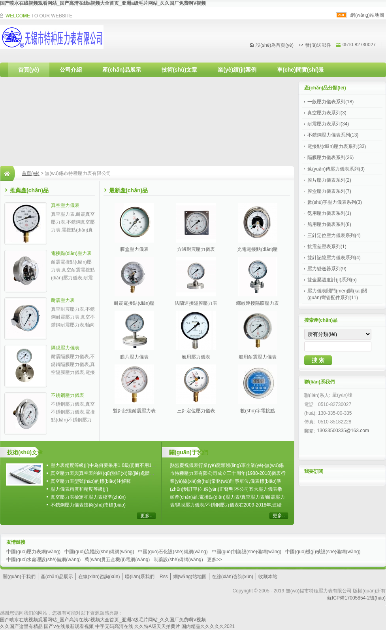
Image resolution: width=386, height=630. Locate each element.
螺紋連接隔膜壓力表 (257, 303)
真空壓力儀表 (65, 205)
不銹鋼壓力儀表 (67, 395)
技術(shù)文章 (179, 69)
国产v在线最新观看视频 (69, 626)
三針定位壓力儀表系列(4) (334, 235)
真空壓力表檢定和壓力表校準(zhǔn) (88, 497)
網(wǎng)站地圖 (367, 15)
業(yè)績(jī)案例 (237, 69)
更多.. (146, 515)
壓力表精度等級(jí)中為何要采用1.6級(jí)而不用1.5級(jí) (108, 465)
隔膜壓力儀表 (65, 348)
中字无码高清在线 (114, 626)
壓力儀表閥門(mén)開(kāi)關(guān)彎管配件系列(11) (337, 294)
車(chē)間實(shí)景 (300, 69)
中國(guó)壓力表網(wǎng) (33, 551)
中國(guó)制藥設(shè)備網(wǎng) (246, 551)
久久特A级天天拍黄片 (157, 626)
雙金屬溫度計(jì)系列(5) (332, 280)
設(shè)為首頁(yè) (275, 45)
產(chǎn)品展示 (121, 69)
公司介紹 (71, 69)
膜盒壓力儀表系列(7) (329, 191)
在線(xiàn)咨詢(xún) (99, 576)
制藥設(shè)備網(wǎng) (178, 559)
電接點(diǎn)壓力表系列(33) (336, 146)
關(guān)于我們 (19, 576)
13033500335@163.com (343, 430)
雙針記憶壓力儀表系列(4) (334, 257)
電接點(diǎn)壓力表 (71, 253)
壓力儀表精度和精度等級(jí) (79, 489)
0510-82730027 (359, 44)
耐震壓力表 (63, 300)
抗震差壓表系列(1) (326, 246)
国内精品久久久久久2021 (208, 626)
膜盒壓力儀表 (134, 249)
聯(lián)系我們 (139, 576)
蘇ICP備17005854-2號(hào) (356, 598)
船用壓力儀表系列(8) (329, 224)
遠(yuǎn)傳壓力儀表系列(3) (336, 169)
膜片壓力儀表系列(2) (329, 180)
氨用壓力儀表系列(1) (329, 213)
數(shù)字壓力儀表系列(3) (334, 202)
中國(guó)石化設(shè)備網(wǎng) (172, 551)
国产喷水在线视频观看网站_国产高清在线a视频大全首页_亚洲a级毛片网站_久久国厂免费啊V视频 (103, 3)
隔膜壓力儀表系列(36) (330, 157)
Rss (164, 576)
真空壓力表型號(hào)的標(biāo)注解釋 (91, 481)
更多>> (214, 559)
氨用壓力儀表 (196, 357)
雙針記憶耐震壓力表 (134, 411)
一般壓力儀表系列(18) (330, 101)
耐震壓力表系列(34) (328, 124)
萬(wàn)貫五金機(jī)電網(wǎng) (117, 559)
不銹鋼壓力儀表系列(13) (332, 135)
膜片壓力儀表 (134, 357)
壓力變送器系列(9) (326, 268)
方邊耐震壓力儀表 (196, 249)
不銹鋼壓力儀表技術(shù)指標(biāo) (88, 505)
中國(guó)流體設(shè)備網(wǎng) (99, 551)
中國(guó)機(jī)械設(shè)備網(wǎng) (322, 551)
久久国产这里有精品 (21, 626)
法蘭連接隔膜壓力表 (196, 303)
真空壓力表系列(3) (326, 113)
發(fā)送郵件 (318, 45)
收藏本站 (267, 576)
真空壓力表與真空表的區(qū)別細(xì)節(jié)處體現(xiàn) (108, 473)
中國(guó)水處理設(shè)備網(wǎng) (43, 559)
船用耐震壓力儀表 (258, 357)
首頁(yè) (28, 69)
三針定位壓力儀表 (196, 411)
